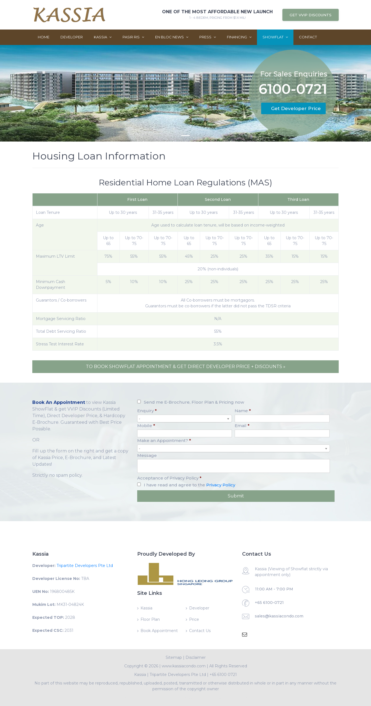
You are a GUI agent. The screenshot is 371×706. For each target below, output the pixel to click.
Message (147, 455)
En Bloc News (171, 37)
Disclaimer (196, 657)
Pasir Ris (133, 37)
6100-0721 (293, 90)
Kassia (103, 37)
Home (43, 37)
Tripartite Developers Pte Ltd (85, 565)
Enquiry (147, 410)
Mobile (146, 425)
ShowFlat (275, 37)
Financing (239, 37)
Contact (308, 37)
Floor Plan (150, 619)
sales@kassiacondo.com (279, 616)
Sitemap (174, 657)
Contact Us (200, 630)
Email (242, 425)
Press (207, 37)
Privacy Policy (220, 484)
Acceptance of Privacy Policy (169, 478)
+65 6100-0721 (269, 602)
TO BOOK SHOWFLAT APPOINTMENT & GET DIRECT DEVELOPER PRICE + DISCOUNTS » (185, 366)
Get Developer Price (296, 108)
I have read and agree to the (189, 484)
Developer (71, 37)
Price (194, 619)
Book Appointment (159, 630)
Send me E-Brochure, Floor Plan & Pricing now (194, 402)
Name (243, 410)
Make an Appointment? (164, 440)
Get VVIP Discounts (311, 15)
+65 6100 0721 (223, 674)
